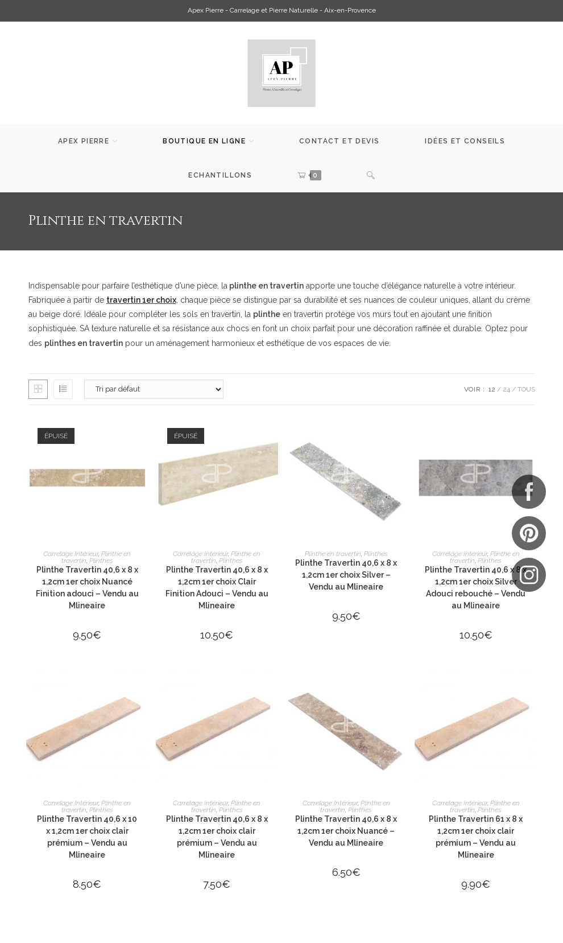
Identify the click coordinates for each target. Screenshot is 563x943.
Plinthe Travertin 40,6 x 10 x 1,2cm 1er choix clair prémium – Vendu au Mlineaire (87, 836)
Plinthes (101, 561)
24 (506, 389)
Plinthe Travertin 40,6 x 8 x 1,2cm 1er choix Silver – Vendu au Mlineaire (346, 574)
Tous (526, 389)
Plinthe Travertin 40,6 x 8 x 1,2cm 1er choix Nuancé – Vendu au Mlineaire (346, 830)
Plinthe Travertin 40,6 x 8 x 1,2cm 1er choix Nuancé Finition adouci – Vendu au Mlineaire (87, 587)
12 (492, 389)
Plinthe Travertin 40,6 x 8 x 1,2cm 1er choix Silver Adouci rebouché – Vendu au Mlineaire (476, 587)
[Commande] (153, 389)
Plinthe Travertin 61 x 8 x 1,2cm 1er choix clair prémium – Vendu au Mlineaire (476, 836)
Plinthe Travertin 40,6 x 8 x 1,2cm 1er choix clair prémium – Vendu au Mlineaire (217, 836)
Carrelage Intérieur (70, 554)
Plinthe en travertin (333, 554)
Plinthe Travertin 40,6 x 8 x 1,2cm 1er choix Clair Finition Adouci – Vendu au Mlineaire (216, 587)
